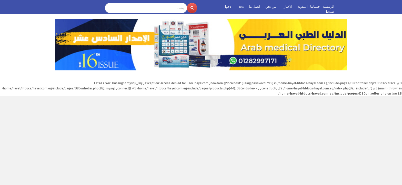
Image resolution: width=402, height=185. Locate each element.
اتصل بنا (254, 6)
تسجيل (329, 12)
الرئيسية (328, 6)
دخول (227, 6)
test (241, 6)
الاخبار (288, 6)
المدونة (302, 6)
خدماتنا (315, 6)
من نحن (270, 6)
